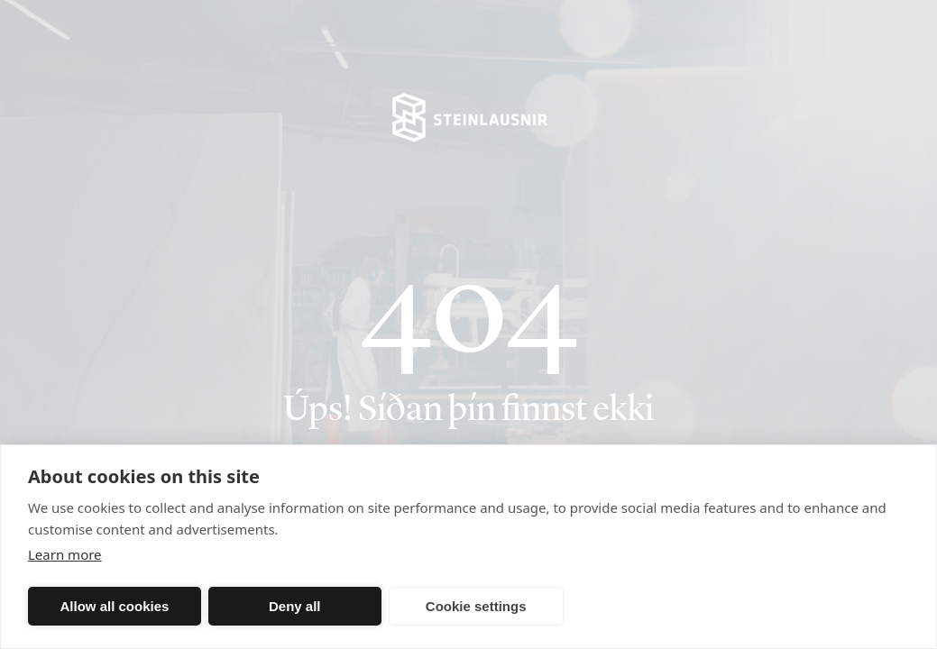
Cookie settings (476, 606)
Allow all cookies (114, 606)
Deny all (295, 606)
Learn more (65, 554)
